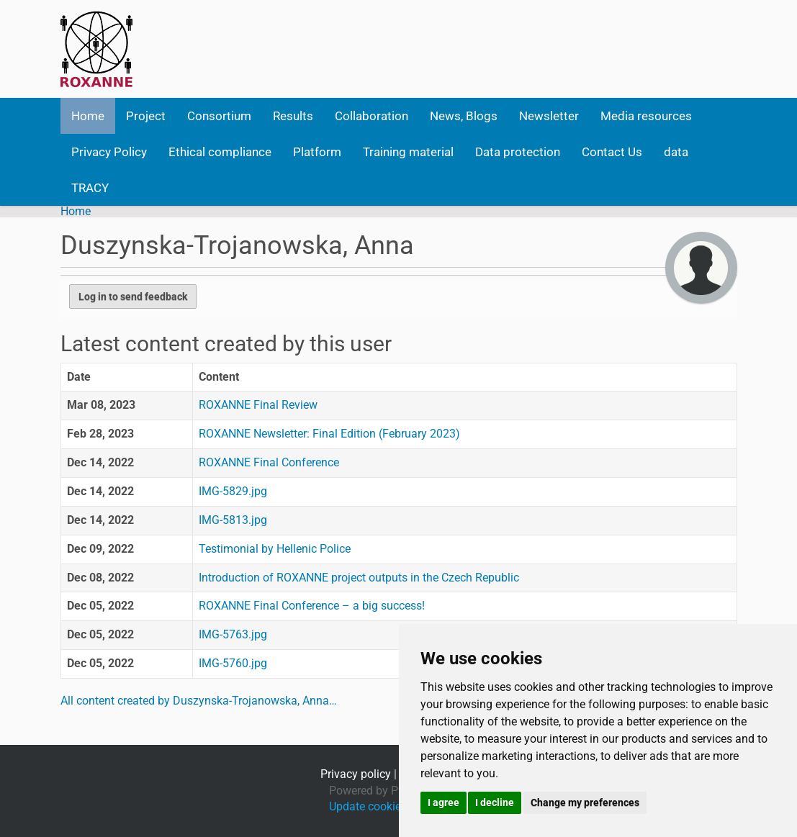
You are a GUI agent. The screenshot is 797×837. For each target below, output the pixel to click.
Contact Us (612, 152)
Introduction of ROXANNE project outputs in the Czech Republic (359, 577)
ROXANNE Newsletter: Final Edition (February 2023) (329, 433)
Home (87, 116)
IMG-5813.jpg (233, 520)
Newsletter (549, 116)
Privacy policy (355, 774)
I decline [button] (494, 802)
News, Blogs (463, 116)
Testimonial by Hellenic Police (275, 549)
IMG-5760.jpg (233, 663)
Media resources (646, 116)
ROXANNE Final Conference (269, 462)
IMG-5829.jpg (233, 491)
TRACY (90, 188)
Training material (408, 152)
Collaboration (371, 116)
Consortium (219, 116)
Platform (317, 152)
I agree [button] (443, 802)
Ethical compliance (219, 152)
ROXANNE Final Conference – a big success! (312, 605)
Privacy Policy (109, 152)
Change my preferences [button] (585, 802)
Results (293, 116)
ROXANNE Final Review (258, 405)
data (676, 152)
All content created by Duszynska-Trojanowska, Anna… (198, 700)
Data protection (517, 152)
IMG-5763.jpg (233, 634)
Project (146, 116)
